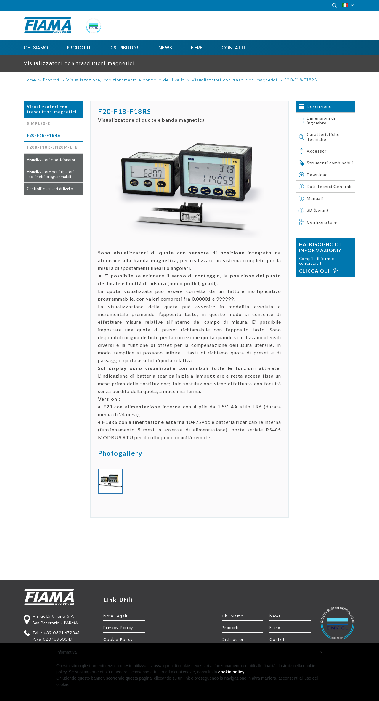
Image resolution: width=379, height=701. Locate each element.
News (165, 47)
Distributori (124, 47)
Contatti (233, 47)
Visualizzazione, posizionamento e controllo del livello (125, 80)
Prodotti (78, 47)
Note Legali (115, 616)
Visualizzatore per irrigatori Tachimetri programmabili (50, 174)
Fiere (197, 47)
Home (30, 80)
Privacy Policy (118, 628)
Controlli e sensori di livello (50, 188)
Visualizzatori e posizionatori (51, 159)
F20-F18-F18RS (300, 80)
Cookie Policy (118, 639)
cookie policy (231, 672)
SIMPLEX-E (38, 123)
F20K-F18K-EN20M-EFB (52, 147)
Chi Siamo (36, 47)
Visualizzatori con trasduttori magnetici (234, 80)
